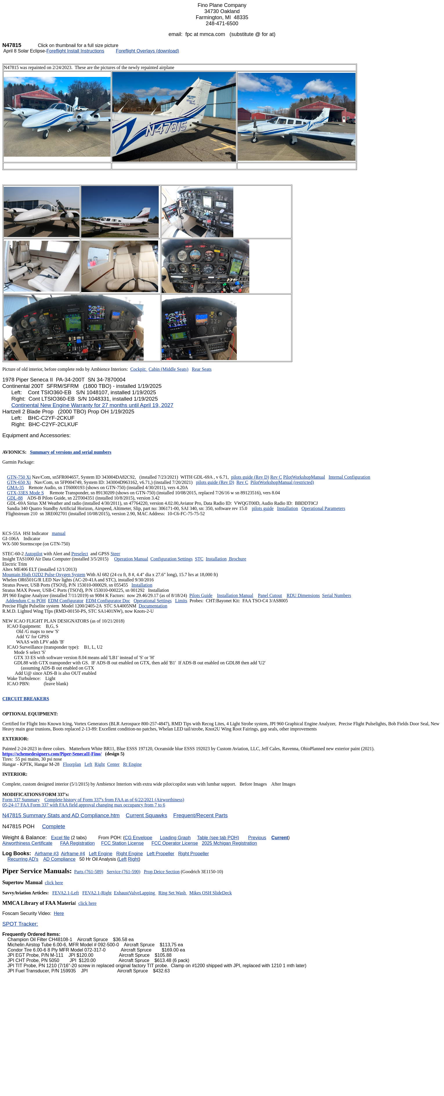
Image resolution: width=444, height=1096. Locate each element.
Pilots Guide (200, 595)
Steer (115, 553)
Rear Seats (202, 369)
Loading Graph (175, 837)
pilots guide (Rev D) (250, 477)
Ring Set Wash (172, 892)
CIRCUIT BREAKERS (25, 698)
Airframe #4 (73, 853)
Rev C (276, 477)
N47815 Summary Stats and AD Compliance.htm (61, 815)
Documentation (153, 605)
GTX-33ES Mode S (25, 492)
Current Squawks (146, 815)
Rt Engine (132, 764)
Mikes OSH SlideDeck (210, 892)
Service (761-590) (123, 871)
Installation (287, 508)
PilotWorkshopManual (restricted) (282, 482)
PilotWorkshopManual (304, 477)
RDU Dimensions (303, 595)
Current (279, 837)
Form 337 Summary (21, 799)
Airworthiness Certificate (27, 843)
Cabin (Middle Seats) (168, 369)
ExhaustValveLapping (135, 892)
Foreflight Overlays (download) (147, 50)
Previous (257, 837)
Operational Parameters (323, 508)
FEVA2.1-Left (65, 892)
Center (113, 764)
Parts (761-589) (88, 871)
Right (100, 764)
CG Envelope (138, 837)
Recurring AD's (23, 859)
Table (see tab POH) (218, 837)
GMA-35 (15, 487)
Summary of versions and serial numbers (70, 452)
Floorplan (72, 764)
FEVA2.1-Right (97, 892)
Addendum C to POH (26, 600)
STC (199, 558)
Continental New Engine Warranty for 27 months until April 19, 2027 (92, 405)
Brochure (237, 558)
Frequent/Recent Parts (200, 815)
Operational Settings (152, 600)
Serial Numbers (336, 595)
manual (59, 533)
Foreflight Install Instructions (75, 50)
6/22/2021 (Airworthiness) (159, 799)
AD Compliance (59, 859)
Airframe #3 (47, 853)
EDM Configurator (65, 600)
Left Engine (100, 853)
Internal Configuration (349, 477)
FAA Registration (77, 843)
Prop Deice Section (162, 871)
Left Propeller (160, 853)
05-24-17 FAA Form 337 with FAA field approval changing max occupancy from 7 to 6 (83, 804)
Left (88, 764)
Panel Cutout (270, 595)
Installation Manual (235, 595)
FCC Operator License (174, 843)
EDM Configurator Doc (108, 600)
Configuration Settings (171, 558)
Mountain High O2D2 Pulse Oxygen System (43, 574)
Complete (53, 826)
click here (54, 882)
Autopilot (33, 553)
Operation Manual (131, 558)
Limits (181, 600)
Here (59, 913)
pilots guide (263, 508)
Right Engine (129, 853)
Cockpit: (138, 369)
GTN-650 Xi (19, 482)
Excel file (60, 837)
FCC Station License (122, 843)
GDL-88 (15, 497)
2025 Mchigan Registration (229, 843)
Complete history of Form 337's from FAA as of (89, 799)
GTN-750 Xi (19, 477)
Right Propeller (193, 853)
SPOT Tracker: (20, 924)
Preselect (79, 553)
